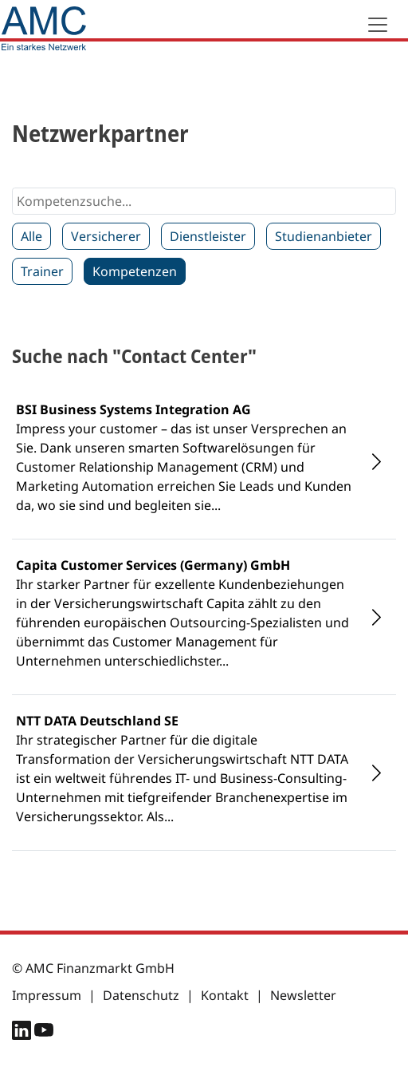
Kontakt (225, 995)
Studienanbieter (323, 236)
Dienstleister (208, 236)
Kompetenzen (134, 271)
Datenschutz (141, 995)
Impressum (46, 995)
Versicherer (106, 236)
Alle (31, 236)
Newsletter (303, 995)
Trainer (42, 271)
